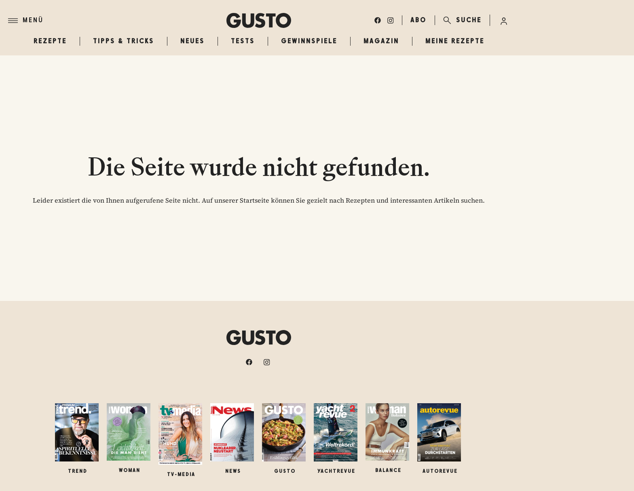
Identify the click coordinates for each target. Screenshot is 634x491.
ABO (418, 20)
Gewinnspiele (309, 41)
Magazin (381, 41)
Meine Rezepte (454, 41)
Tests (243, 41)
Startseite (254, 200)
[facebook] (377, 20)
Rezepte (50, 41)
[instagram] (390, 20)
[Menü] (117, 20)
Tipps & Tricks (123, 41)
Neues (192, 41)
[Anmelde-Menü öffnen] (503, 20)
